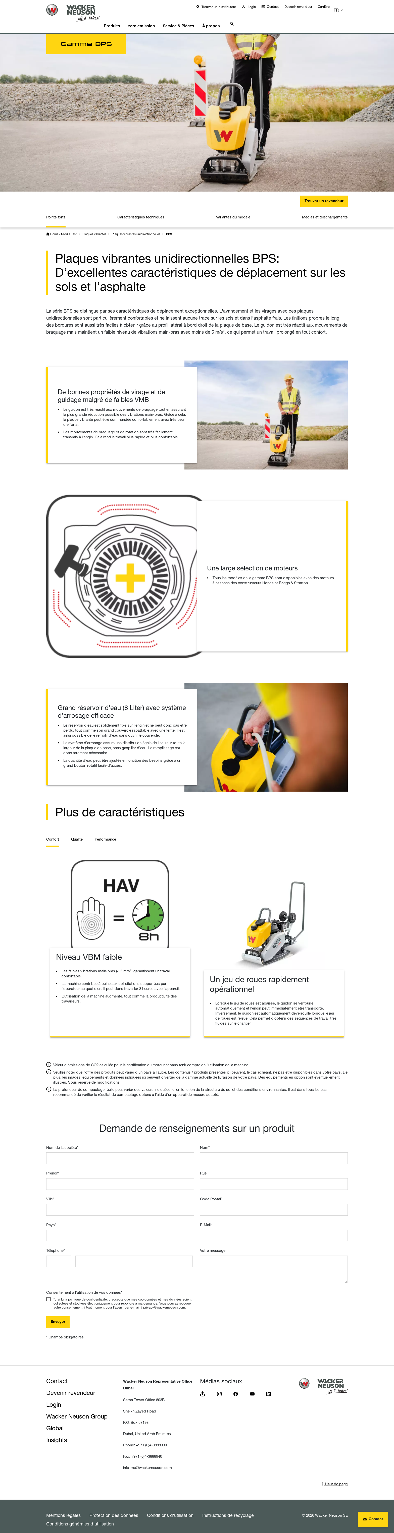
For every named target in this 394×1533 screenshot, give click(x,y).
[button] (343, 8)
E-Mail (206, 1218)
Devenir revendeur (302, 7)
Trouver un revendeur (324, 195)
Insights (56, 1433)
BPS (169, 228)
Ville (50, 1192)
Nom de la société (62, 1141)
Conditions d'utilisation (170, 1509)
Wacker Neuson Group (77, 1410)
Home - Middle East (63, 228)
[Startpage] (77, 13)
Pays (51, 1218)
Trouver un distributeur (221, 7)
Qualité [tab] (77, 833)
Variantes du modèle (233, 210)
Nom (205, 1141)
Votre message (212, 1244)
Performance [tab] (105, 833)
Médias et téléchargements (325, 210)
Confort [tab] (52, 833)
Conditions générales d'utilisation (80, 1517)
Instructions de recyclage (228, 1509)
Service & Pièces (193, 18)
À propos (228, 18)
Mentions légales (63, 1509)
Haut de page (335, 1477)
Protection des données (113, 1509)
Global (55, 1422)
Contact (275, 7)
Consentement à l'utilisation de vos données (84, 1286)
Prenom (53, 1166)
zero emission (153, 18)
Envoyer (58, 1316)
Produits (121, 18)
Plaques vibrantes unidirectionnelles (136, 228)
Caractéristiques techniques (140, 210)
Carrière (327, 7)
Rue (203, 1166)
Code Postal (211, 1192)
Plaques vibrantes (94, 228)
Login (254, 7)
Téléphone (55, 1244)
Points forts (56, 210)
